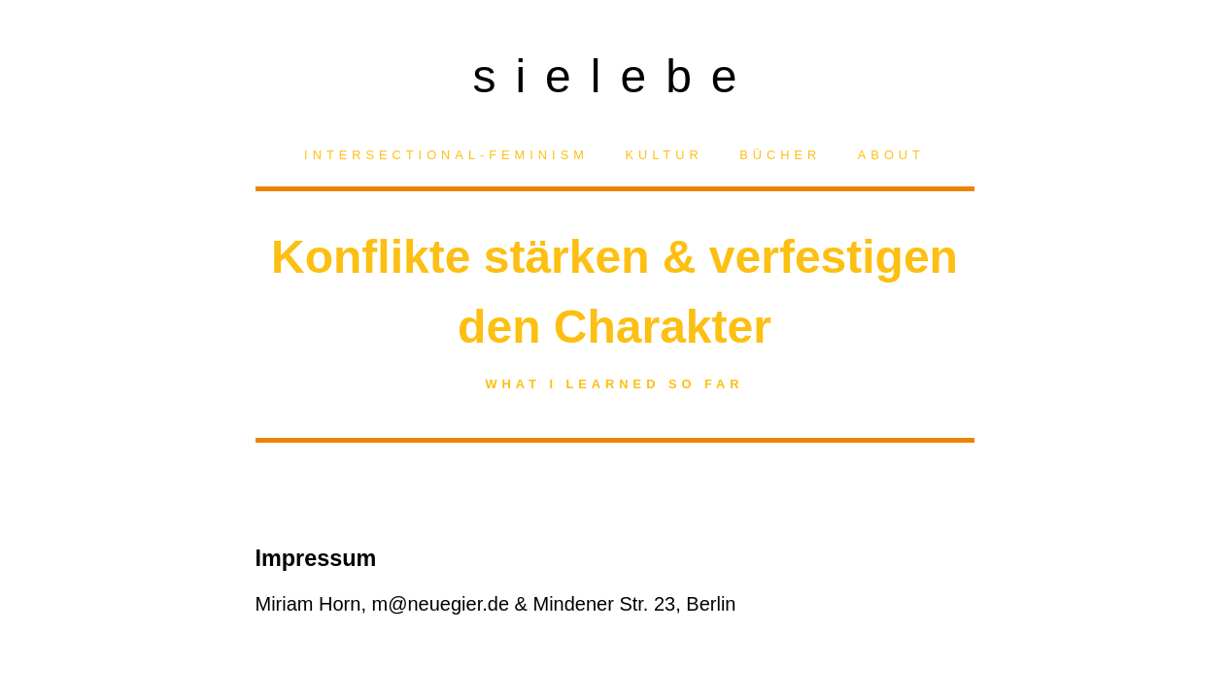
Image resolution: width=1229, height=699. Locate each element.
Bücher (780, 155)
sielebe (614, 70)
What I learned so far (614, 384)
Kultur (663, 155)
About (891, 155)
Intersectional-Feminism (446, 155)
